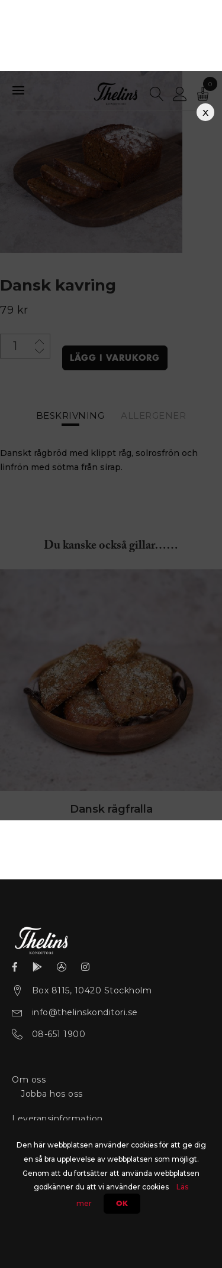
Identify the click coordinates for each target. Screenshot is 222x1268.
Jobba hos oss (52, 1093)
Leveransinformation (57, 1118)
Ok (122, 1203)
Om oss (29, 1079)
